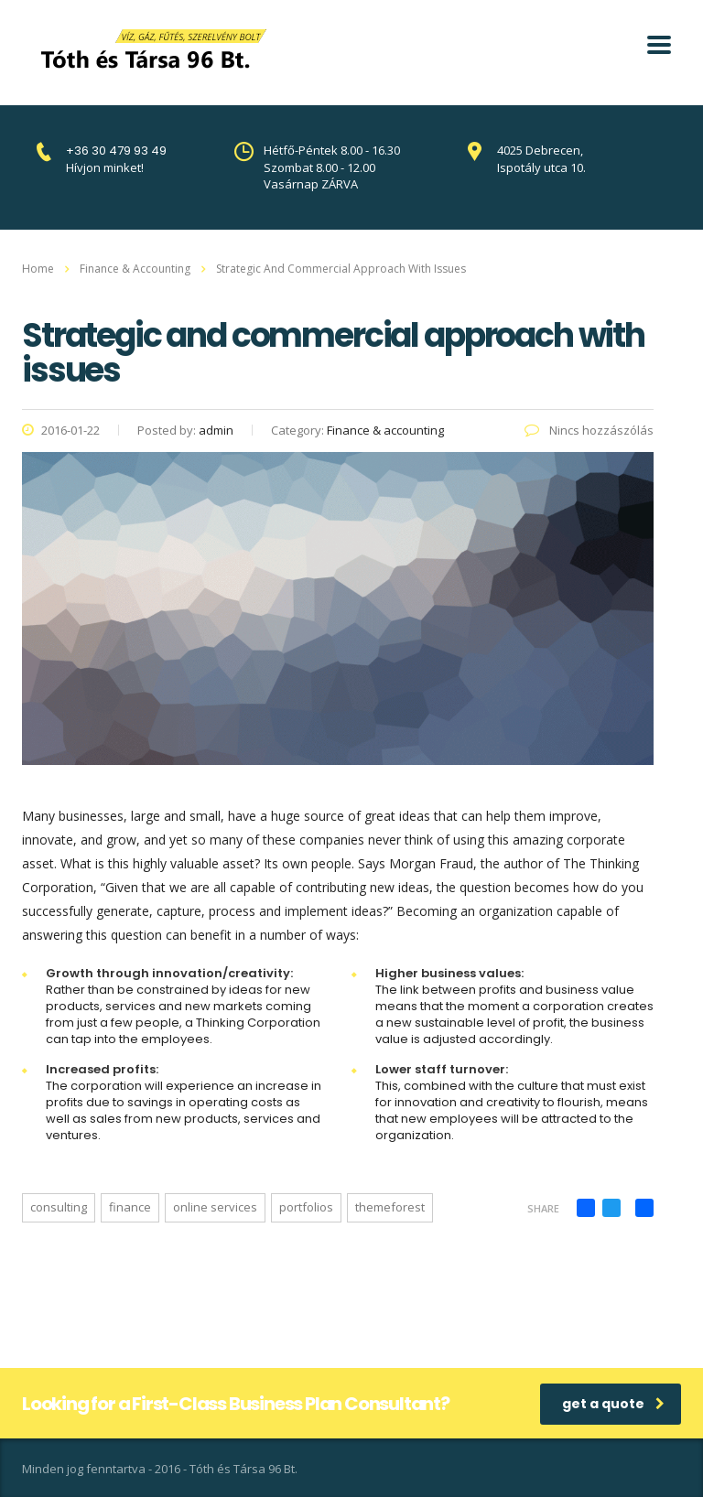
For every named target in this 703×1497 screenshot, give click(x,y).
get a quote (613, 1404)
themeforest (390, 1207)
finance (130, 1207)
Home (38, 268)
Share (543, 1208)
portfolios (306, 1207)
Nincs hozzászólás (589, 430)
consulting (58, 1207)
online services (215, 1207)
